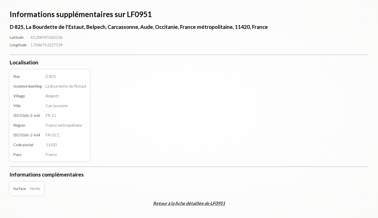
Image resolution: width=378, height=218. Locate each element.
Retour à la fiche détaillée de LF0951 (189, 203)
